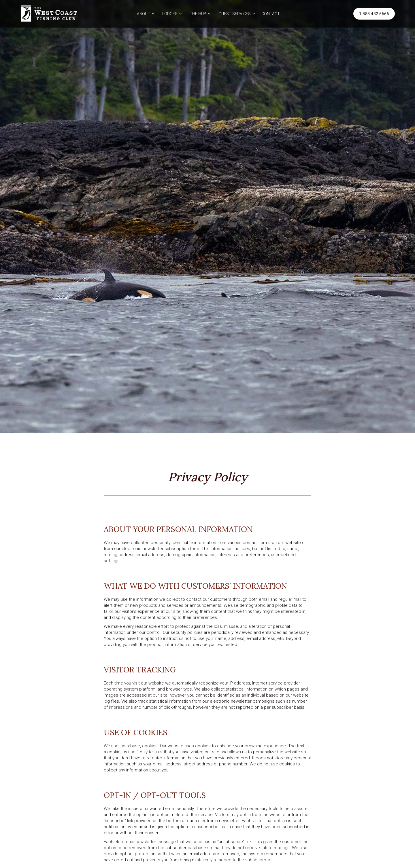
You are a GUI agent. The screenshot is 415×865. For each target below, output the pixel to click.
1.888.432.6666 (374, 14)
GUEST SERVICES (234, 14)
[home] (49, 14)
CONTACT (270, 14)
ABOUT (143, 14)
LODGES (170, 14)
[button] (144, 13)
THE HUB (198, 14)
